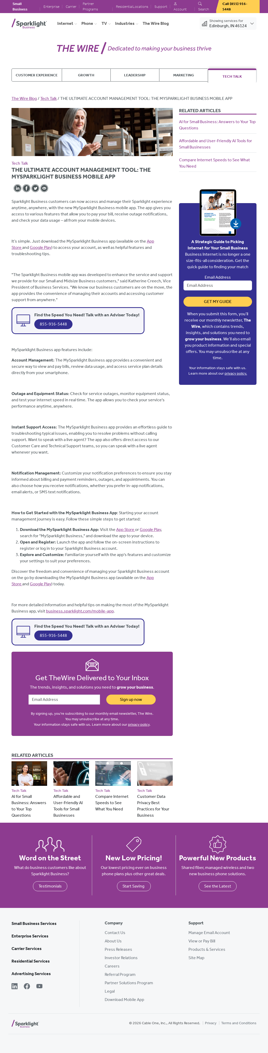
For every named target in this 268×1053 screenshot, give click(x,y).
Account (180, 7)
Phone (87, 23)
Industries (125, 23)
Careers (112, 966)
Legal (110, 991)
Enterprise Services (30, 936)
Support (160, 6)
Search (203, 7)
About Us (113, 940)
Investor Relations (121, 957)
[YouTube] (39, 987)
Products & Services (206, 949)
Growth (86, 75)
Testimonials (50, 886)
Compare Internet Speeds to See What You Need (112, 802)
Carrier (71, 6)
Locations (140, 6)
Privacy (210, 1023)
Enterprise (51, 6)
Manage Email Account (209, 932)
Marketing (183, 75)
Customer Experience (37, 75)
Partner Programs (90, 7)
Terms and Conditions (238, 1023)
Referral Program (120, 974)
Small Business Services (34, 923)
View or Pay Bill (201, 940)
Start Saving (133, 886)
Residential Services (31, 961)
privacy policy (138, 724)
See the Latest (217, 886)
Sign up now (131, 699)
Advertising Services (31, 973)
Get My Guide (218, 301)
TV (104, 23)
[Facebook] (27, 987)
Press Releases (118, 949)
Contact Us (115, 932)
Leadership (135, 75)
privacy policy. (236, 373)
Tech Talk (232, 76)
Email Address (218, 277)
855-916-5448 (53, 324)
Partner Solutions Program (129, 982)
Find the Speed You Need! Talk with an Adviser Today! (86, 314)
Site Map (196, 957)
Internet (65, 23)
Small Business (20, 7)
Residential (124, 6)
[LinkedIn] (15, 987)
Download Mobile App (124, 999)
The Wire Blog (156, 23)
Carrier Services (27, 948)
